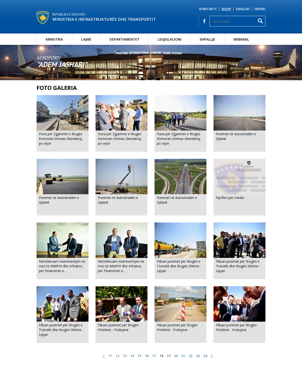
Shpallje (207, 39)
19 (169, 355)
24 (205, 355)
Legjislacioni (169, 39)
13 (125, 355)
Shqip (226, 9)
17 (154, 355)
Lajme (86, 39)
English (243, 9)
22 (191, 355)
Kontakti (207, 9)
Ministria (54, 39)
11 (110, 355)
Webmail (241, 39)
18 (161, 355)
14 (132, 355)
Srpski (260, 9)
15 (139, 355)
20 (176, 355)
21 (183, 355)
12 (117, 355)
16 (147, 355)
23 (198, 355)
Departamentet (124, 39)
